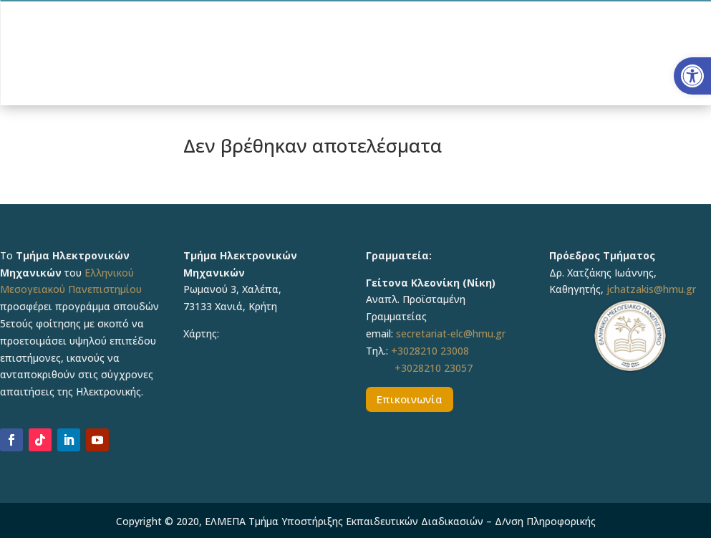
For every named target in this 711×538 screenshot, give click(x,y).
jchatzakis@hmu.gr (651, 289)
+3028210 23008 (430, 350)
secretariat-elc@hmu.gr (451, 333)
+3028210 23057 (434, 368)
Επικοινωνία (409, 399)
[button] (692, 76)
